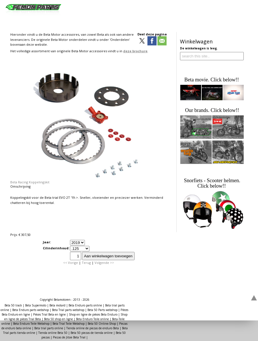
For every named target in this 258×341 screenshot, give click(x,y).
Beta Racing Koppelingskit (29, 182)
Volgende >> (104, 262)
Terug (86, 262)
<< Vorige (70, 262)
